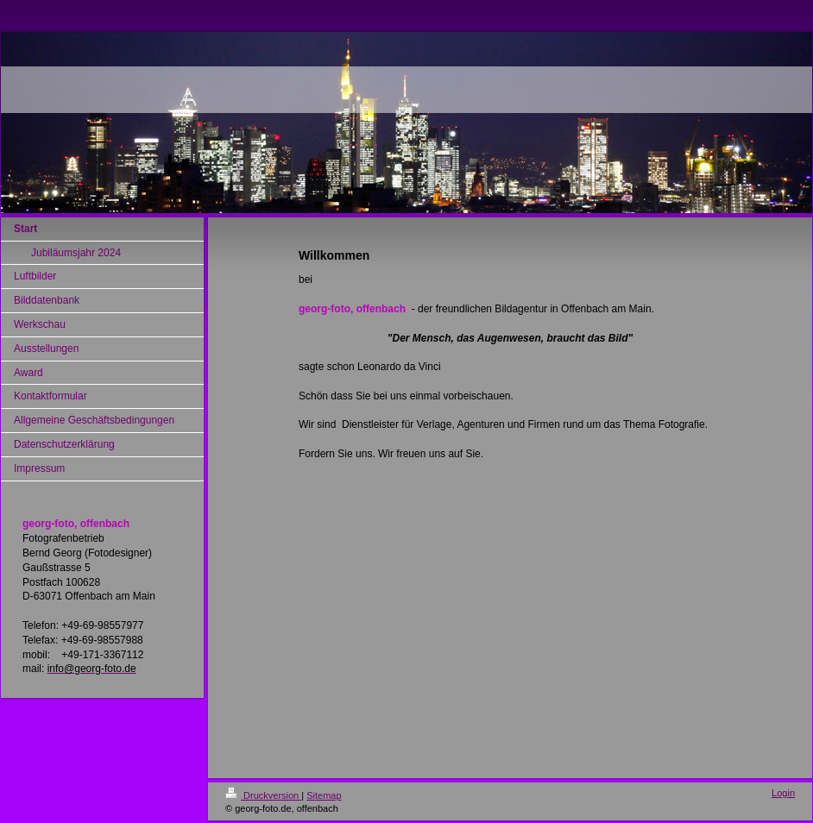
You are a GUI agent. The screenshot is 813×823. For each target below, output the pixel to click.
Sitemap (323, 795)
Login (783, 793)
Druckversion (263, 795)
